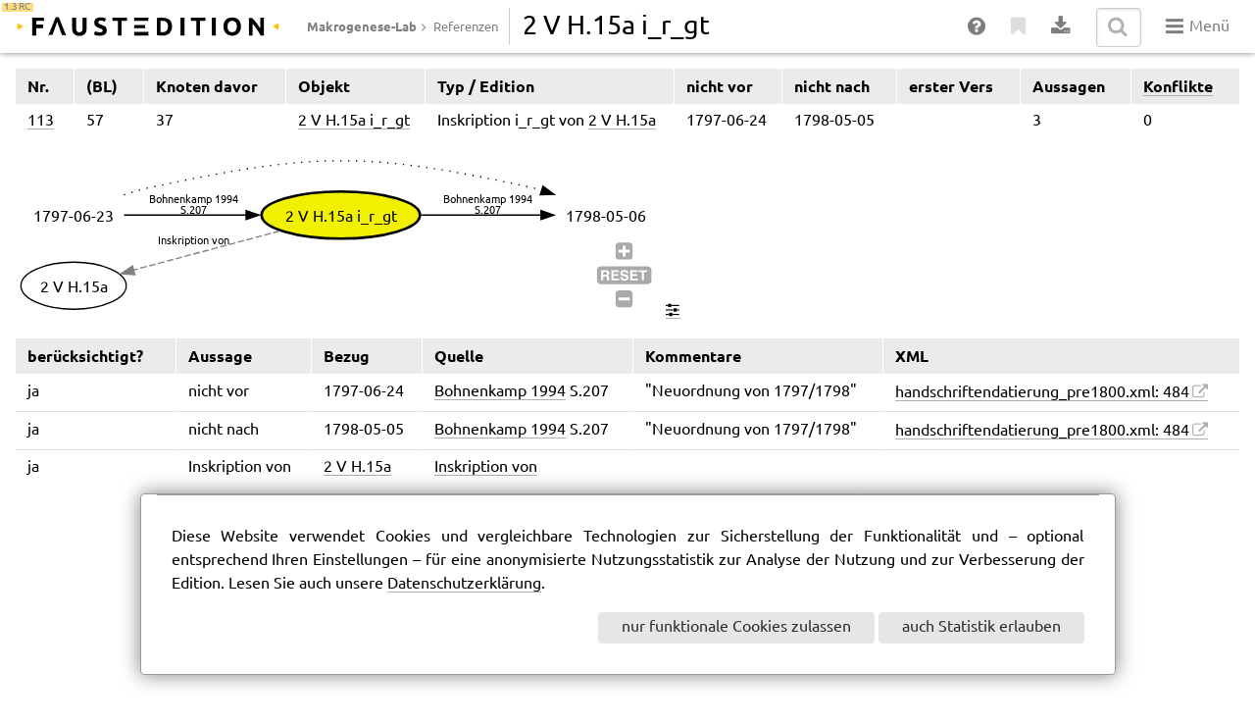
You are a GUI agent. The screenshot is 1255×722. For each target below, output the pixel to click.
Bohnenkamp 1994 (500, 392)
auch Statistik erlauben (981, 627)
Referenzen (465, 27)
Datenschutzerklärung (464, 584)
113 (40, 121)
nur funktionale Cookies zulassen (736, 627)
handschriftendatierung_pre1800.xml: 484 (1042, 393)
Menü (1198, 26)
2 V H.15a (622, 121)
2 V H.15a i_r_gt (354, 121)
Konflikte (1178, 86)
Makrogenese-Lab (362, 26)
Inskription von (485, 467)
